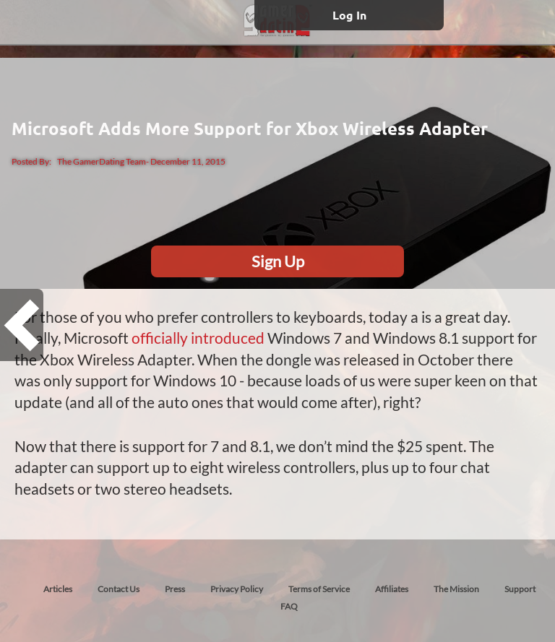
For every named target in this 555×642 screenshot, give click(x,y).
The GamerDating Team (101, 161)
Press (175, 589)
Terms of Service (319, 589)
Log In (349, 14)
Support (519, 589)
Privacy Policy (236, 589)
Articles (57, 589)
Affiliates (391, 589)
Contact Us (118, 589)
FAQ (289, 606)
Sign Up (277, 261)
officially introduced (198, 338)
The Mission (456, 589)
